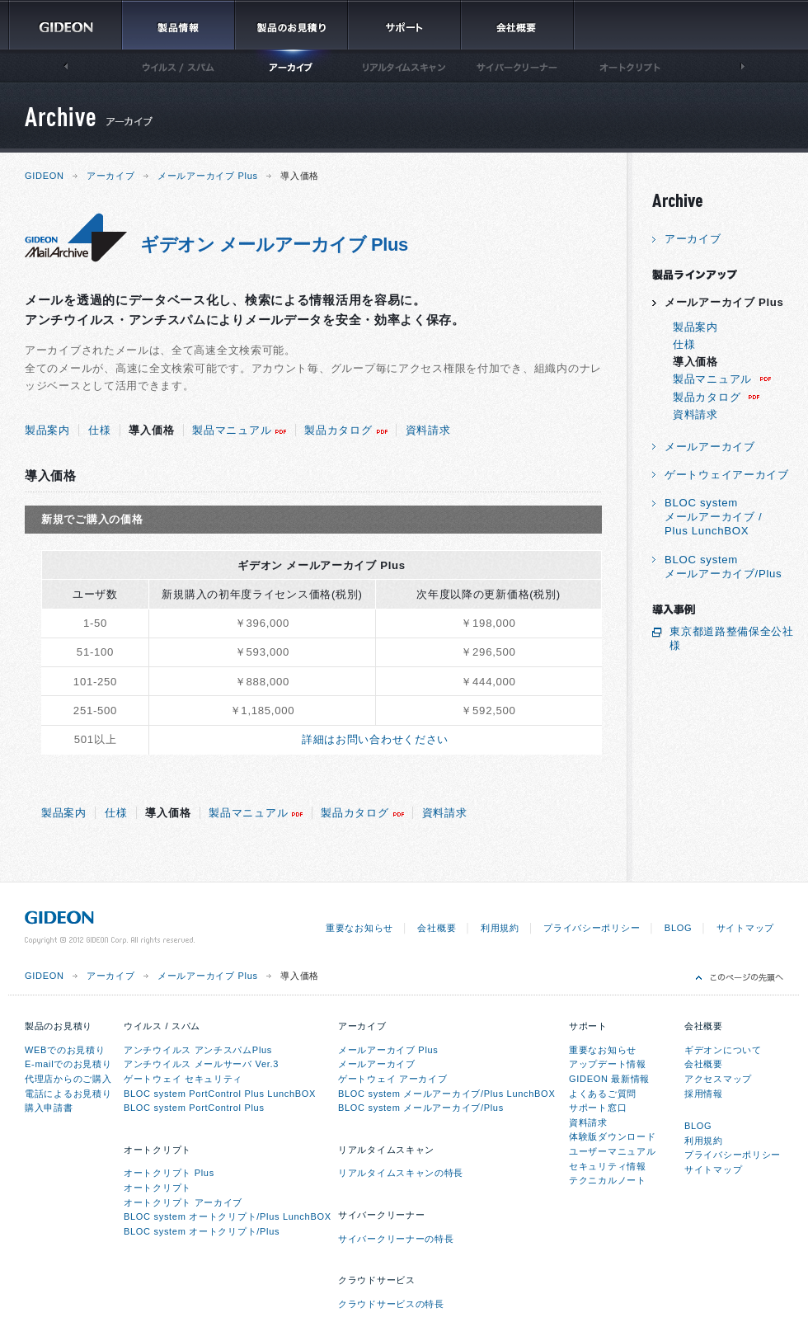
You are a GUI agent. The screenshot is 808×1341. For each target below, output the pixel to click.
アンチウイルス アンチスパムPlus (198, 1050)
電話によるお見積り (68, 1094)
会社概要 (436, 928)
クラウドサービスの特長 (391, 1304)
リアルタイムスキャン (386, 1150)
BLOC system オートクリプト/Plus (202, 1231)
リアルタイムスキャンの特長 (400, 1173)
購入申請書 (49, 1108)
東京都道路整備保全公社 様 (731, 638)
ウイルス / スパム (162, 1026)
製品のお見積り (58, 1026)
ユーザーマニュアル (612, 1151)
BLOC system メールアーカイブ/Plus (421, 1108)
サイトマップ (745, 928)
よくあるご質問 (603, 1094)
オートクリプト (157, 1150)
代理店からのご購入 (68, 1079)
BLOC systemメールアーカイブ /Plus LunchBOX (713, 516)
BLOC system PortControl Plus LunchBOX (220, 1094)
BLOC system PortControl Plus (194, 1108)
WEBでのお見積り (65, 1050)
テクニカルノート (607, 1180)
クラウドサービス (377, 1280)
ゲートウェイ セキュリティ (183, 1079)
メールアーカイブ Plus (207, 176)
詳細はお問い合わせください (375, 739)
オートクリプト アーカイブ (183, 1202)
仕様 (99, 430)
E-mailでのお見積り (68, 1064)
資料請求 (428, 430)
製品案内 (47, 430)
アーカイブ (111, 176)
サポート (588, 1026)
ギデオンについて (723, 1050)
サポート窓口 (598, 1108)
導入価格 (151, 430)
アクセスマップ (718, 1079)
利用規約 (500, 928)
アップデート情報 (607, 1064)
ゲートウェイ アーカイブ (392, 1079)
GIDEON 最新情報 (609, 1079)
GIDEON (44, 176)
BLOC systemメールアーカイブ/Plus (723, 566)
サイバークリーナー (381, 1215)
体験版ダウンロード (612, 1136)
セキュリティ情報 (607, 1166)
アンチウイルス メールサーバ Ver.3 (201, 1064)
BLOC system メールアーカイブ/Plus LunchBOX (446, 1094)
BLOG (678, 928)
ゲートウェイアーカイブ (727, 474)
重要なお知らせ (359, 928)
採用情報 (703, 1094)
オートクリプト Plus (169, 1173)
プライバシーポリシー (591, 928)
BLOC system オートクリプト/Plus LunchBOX (227, 1216)
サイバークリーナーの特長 (395, 1239)
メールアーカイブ (710, 446)
